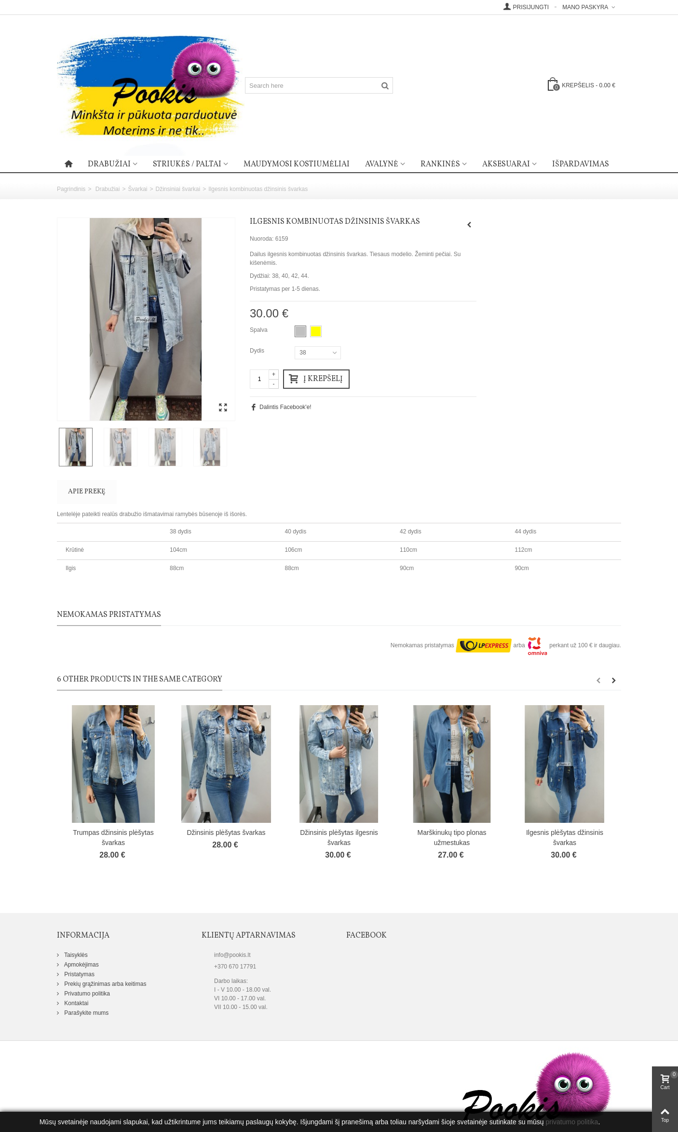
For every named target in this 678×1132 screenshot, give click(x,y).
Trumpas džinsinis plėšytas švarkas (113, 837)
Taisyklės (75, 955)
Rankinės (440, 164)
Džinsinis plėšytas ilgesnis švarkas (339, 837)
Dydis (258, 350)
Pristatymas (79, 974)
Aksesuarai (506, 164)
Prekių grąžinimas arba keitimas (104, 984)
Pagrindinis (71, 189)
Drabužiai (109, 164)
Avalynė (381, 164)
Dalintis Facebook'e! (285, 407)
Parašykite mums (85, 1012)
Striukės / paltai (187, 164)
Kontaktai (75, 1003)
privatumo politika (571, 1122)
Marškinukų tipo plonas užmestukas (451, 837)
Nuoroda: (261, 238)
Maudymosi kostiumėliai (297, 164)
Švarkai (137, 189)
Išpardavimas (580, 164)
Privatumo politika (86, 993)
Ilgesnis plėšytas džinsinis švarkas (564, 837)
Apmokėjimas (81, 964)
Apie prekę (86, 491)
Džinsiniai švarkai (177, 189)
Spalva (259, 330)
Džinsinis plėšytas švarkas (226, 832)
